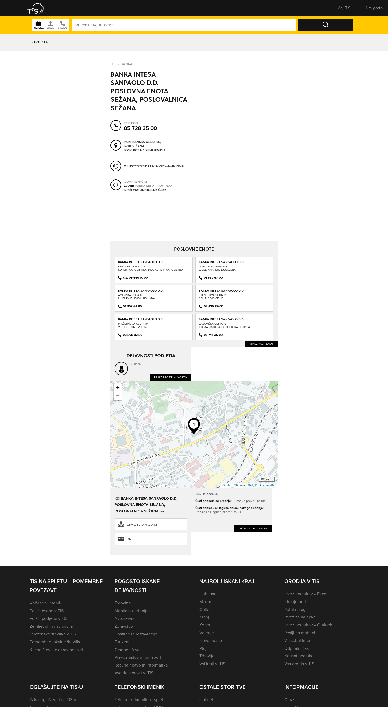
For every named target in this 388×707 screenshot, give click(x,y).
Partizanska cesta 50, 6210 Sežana (142, 144)
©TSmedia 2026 (265, 485)
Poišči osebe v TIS (47, 611)
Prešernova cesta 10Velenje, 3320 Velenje (133, 325)
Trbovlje (206, 656)
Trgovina (123, 603)
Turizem (122, 642)
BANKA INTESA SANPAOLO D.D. (141, 262)
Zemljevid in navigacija (51, 626)
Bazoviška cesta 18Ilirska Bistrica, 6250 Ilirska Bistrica (224, 325)
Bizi (130, 539)
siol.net (206, 699)
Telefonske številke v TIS (53, 634)
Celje (204, 609)
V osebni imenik (299, 640)
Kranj (204, 617)
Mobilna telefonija (131, 611)
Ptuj (203, 648)
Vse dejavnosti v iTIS (134, 673)
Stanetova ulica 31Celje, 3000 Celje (212, 296)
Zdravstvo (124, 626)
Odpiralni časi (297, 648)
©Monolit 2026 (243, 485)
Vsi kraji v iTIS (212, 664)
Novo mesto (210, 640)
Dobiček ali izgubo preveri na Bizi (218, 511)
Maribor (206, 602)
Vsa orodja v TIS (299, 664)
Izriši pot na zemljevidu (144, 150)
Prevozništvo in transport (138, 657)
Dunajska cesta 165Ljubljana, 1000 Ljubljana (217, 268)
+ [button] (118, 388)
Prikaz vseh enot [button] (261, 344)
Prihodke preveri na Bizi (249, 500)
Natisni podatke (299, 656)
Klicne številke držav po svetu (58, 650)
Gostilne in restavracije (136, 634)
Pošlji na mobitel (299, 633)
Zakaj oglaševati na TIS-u (53, 699)
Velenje (206, 633)
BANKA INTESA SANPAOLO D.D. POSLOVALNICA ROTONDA (221, 264)
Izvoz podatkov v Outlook (308, 625)
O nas (289, 699)
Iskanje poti (295, 602)
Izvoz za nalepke (300, 617)
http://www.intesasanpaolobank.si (154, 165)
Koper (204, 625)
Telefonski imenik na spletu (140, 699)
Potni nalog (295, 609)
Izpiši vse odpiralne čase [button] (145, 190)
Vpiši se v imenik (45, 603)
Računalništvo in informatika (141, 665)
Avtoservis (124, 618)
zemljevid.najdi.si (142, 524)
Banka (126, 63)
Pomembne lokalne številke (56, 642)
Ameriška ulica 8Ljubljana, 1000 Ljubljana (136, 296)
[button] (39, 8)
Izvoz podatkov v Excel (305, 594)
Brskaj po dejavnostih (170, 377)
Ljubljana (207, 594)
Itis (113, 63)
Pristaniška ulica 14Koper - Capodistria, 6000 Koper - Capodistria (150, 268)
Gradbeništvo (127, 650)
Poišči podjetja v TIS (48, 618)
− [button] (118, 396)
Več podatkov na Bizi (253, 528)
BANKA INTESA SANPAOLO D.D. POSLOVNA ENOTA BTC (141, 292)
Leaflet (227, 485)
